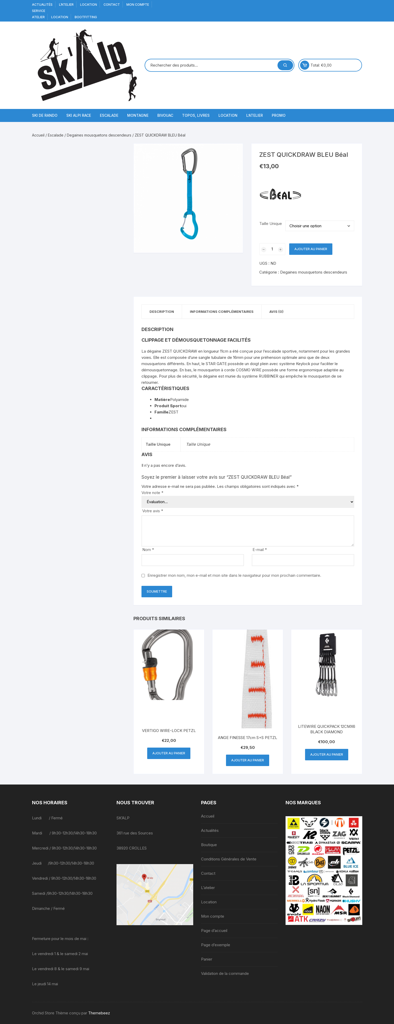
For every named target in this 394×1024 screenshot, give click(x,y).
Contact (112, 5)
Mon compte (137, 5)
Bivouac (165, 115)
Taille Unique (270, 223)
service (38, 11)
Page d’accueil (214, 930)
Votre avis (152, 510)
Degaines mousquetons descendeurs (99, 135)
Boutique (209, 844)
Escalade (109, 115)
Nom (148, 549)
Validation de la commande (225, 973)
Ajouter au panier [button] (168, 753)
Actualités (42, 5)
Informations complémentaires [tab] (222, 311)
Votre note (152, 492)
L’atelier (66, 5)
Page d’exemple (215, 944)
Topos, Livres (196, 115)
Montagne (137, 115)
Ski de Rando (44, 115)
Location (88, 5)
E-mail (260, 549)
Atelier (38, 17)
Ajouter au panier (310, 249)
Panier (206, 959)
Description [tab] (162, 311)
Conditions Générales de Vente (228, 859)
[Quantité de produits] (272, 249)
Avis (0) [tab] (276, 311)
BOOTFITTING (86, 17)
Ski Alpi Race (78, 115)
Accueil (38, 135)
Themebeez (99, 1012)
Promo (279, 115)
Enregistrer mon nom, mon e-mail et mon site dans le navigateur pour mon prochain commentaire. (234, 575)
